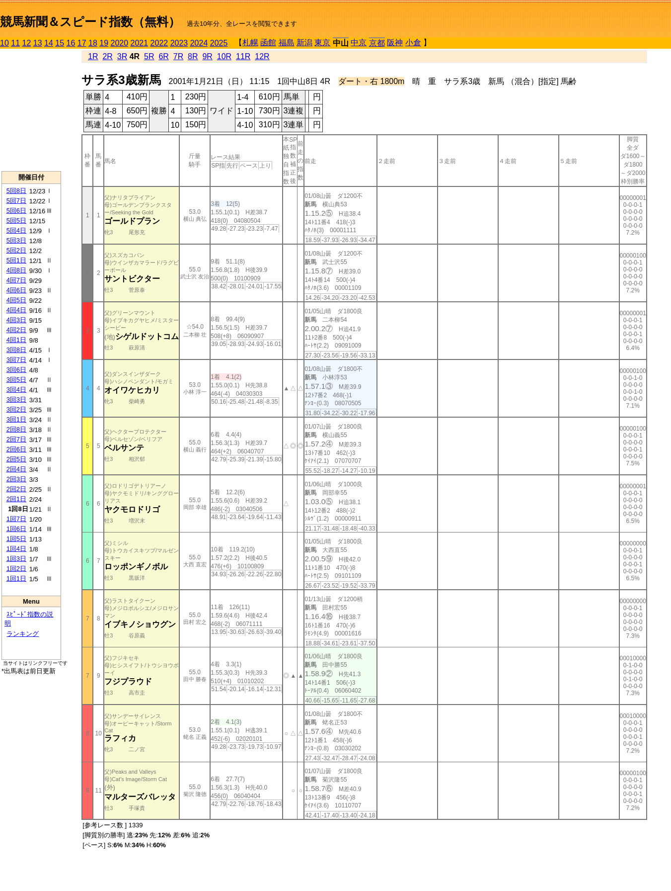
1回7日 (16, 519)
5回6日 (16, 210)
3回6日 (16, 369)
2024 (199, 43)
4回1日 (16, 340)
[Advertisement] (31, 110)
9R (207, 56)
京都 (377, 43)
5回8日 (16, 190)
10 (4, 43)
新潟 (304, 42)
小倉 (413, 42)
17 (81, 43)
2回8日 (16, 429)
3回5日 (16, 379)
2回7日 (16, 439)
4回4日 (16, 310)
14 (48, 43)
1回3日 (16, 558)
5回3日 (16, 240)
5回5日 (16, 220)
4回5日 (16, 300)
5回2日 (16, 250)
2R (107, 56)
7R (178, 56)
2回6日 (16, 449)
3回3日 (16, 399)
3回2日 (16, 409)
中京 (359, 42)
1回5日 (16, 538)
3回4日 (16, 389)
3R (122, 56)
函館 (268, 42)
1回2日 (16, 568)
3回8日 (16, 350)
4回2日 (16, 330)
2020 (120, 43)
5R (149, 56)
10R (224, 56)
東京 (322, 42)
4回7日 (16, 280)
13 (37, 43)
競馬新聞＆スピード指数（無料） (90, 21)
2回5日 (16, 459)
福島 (287, 42)
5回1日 (16, 260)
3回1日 (16, 419)
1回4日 (16, 548)
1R (93, 56)
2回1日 (16, 499)
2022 (159, 43)
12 (26, 43)
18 (92, 43)
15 (59, 43)
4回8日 (16, 270)
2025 (219, 43)
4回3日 (16, 320)
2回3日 (16, 479)
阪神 (395, 42)
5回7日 (16, 200)
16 (71, 43)
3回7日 (16, 359)
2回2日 (16, 489)
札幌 (250, 42)
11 (15, 43)
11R (243, 56)
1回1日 (16, 578)
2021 (140, 43)
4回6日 (16, 290)
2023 (179, 43)
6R (163, 56)
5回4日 (16, 230)
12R (262, 56)
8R (193, 56)
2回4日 (16, 469)
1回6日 (16, 529)
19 (103, 43)
